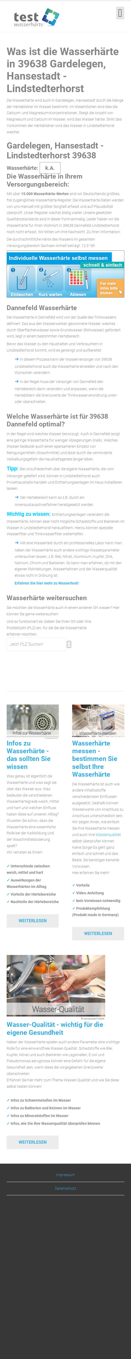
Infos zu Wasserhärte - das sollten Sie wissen (29, 755)
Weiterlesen (33, 920)
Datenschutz (65, 1188)
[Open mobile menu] (120, 13)
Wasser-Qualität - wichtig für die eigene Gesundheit (55, 1028)
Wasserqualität (108, 835)
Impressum (65, 1175)
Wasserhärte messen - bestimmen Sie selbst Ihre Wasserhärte (94, 759)
